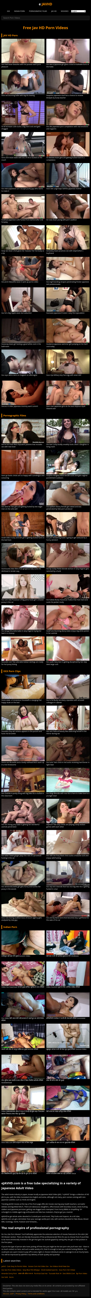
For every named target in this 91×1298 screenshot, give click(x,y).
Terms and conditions (36, 1294)
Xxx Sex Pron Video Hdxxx (11, 1270)
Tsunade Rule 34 (55, 1273)
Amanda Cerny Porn (9, 1273)
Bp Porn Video (81, 1273)
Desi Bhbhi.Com (69, 1273)
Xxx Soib (4, 1277)
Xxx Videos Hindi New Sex (60, 1266)
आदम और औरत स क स (25, 1273)
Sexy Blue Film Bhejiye (31, 1270)
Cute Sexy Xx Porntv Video (17, 1266)
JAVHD (47, 4)
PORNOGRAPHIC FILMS (38, 11)
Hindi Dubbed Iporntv (49, 1270)
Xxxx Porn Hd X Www (67, 1270)
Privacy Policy (21, 1294)
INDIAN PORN (19, 11)
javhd (3, 1266)
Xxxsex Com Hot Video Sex (38, 1266)
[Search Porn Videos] (45, 18)
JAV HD (54, 11)
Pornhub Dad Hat (41, 1273)
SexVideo (64, 11)
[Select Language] (78, 11)
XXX (8, 11)
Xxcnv (11, 1277)
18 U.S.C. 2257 (8, 1294)
